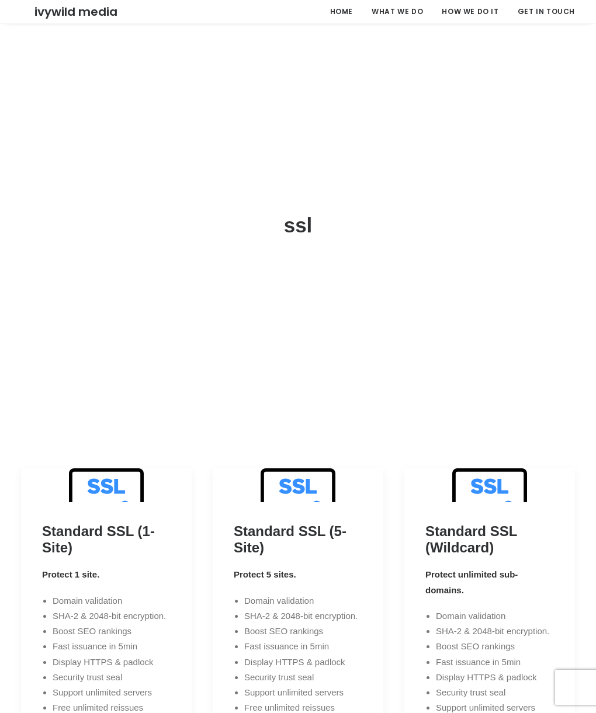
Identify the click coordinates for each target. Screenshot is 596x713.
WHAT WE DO (397, 11)
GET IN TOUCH (546, 11)
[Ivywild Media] (62, 12)
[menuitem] (345, 11)
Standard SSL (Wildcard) (471, 491)
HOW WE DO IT (470, 11)
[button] (106, 437)
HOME (341, 11)
